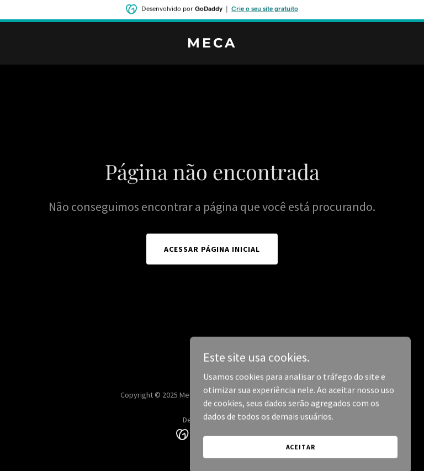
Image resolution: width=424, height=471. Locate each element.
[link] (212, 44)
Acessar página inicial (212, 249)
